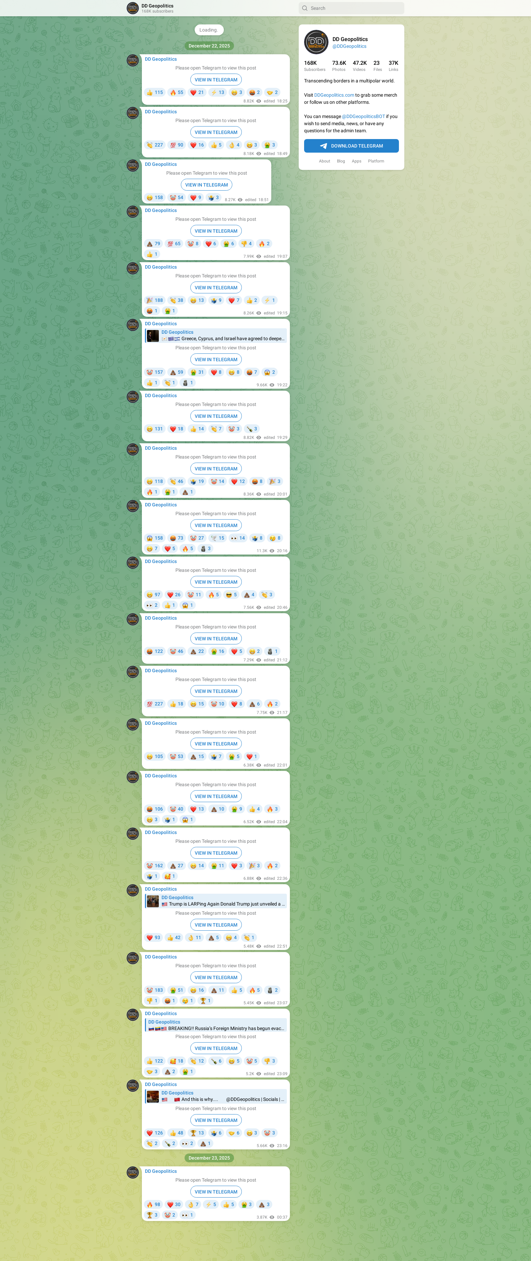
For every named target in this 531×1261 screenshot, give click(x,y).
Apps (356, 161)
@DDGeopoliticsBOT (363, 116)
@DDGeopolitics (349, 46)
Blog (341, 161)
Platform (376, 161)
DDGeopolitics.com (334, 95)
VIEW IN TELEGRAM (216, 79)
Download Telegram (351, 146)
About (324, 161)
